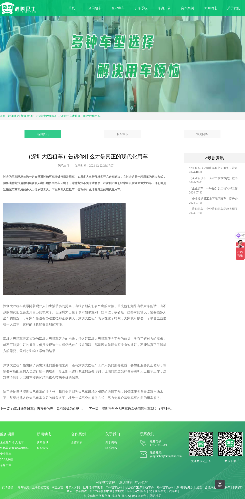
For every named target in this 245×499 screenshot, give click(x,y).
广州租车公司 (114, 487)
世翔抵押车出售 (93, 487)
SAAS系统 (6, 459)
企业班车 (118, 8)
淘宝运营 (57, 487)
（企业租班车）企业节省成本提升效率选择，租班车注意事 (215, 178)
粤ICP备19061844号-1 (135, 495)
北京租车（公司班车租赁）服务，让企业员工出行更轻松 (215, 168)
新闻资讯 (26, 116)
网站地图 (155, 495)
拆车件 (149, 487)
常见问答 (202, 134)
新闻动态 (210, 8)
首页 (71, 8)
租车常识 (122, 134)
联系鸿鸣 (111, 448)
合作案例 (187, 8)
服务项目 (7, 434)
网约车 (237, 487)
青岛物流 (23, 487)
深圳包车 (125, 482)
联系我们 (147, 434)
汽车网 (173, 491)
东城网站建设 (185, 487)
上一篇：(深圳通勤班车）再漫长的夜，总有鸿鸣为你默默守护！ (42, 408)
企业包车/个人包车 (12, 442)
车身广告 (164, 8)
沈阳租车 (140, 491)
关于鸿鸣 (111, 442)
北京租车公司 (157, 491)
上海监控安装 (40, 487)
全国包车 (94, 8)
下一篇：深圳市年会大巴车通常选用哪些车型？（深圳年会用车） (131, 408)
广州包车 (141, 482)
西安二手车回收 (77, 491)
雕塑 (199, 487)
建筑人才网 (73, 487)
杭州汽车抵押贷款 (101, 491)
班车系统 (141, 8)
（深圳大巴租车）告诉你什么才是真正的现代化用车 (67, 116)
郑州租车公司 (165, 487)
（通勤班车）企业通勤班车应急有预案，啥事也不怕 (215, 208)
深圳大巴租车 (66, 189)
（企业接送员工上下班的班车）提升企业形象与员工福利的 (215, 198)
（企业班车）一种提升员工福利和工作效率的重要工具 (215, 188)
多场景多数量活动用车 (14, 448)
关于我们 (233, 8)
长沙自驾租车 (134, 487)
